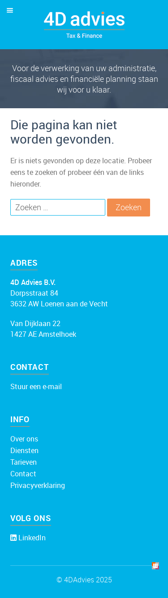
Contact (23, 474)
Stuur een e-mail (36, 386)
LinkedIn (31, 538)
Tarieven (23, 462)
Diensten (24, 450)
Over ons (24, 439)
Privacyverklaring (37, 485)
